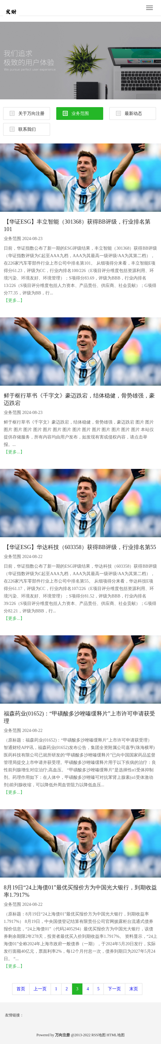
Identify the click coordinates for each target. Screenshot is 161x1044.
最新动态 (129, 113)
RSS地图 (98, 1035)
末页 (133, 989)
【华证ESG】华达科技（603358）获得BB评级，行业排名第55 (80, 547)
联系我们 (23, 129)
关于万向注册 (27, 113)
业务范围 (76, 113)
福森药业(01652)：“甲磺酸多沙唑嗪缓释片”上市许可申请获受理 (79, 717)
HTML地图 (116, 1035)
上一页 (40, 989)
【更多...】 (14, 300)
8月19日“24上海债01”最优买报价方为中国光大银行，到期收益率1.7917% (80, 891)
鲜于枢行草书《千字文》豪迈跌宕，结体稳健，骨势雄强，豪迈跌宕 (79, 399)
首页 (20, 989)
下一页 (114, 989)
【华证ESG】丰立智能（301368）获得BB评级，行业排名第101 (77, 225)
